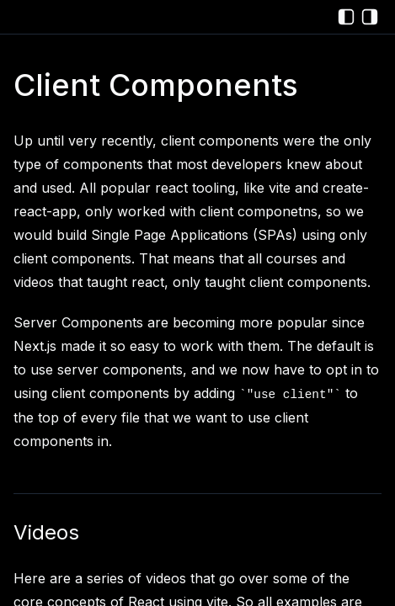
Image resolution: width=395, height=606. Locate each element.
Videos (46, 532)
